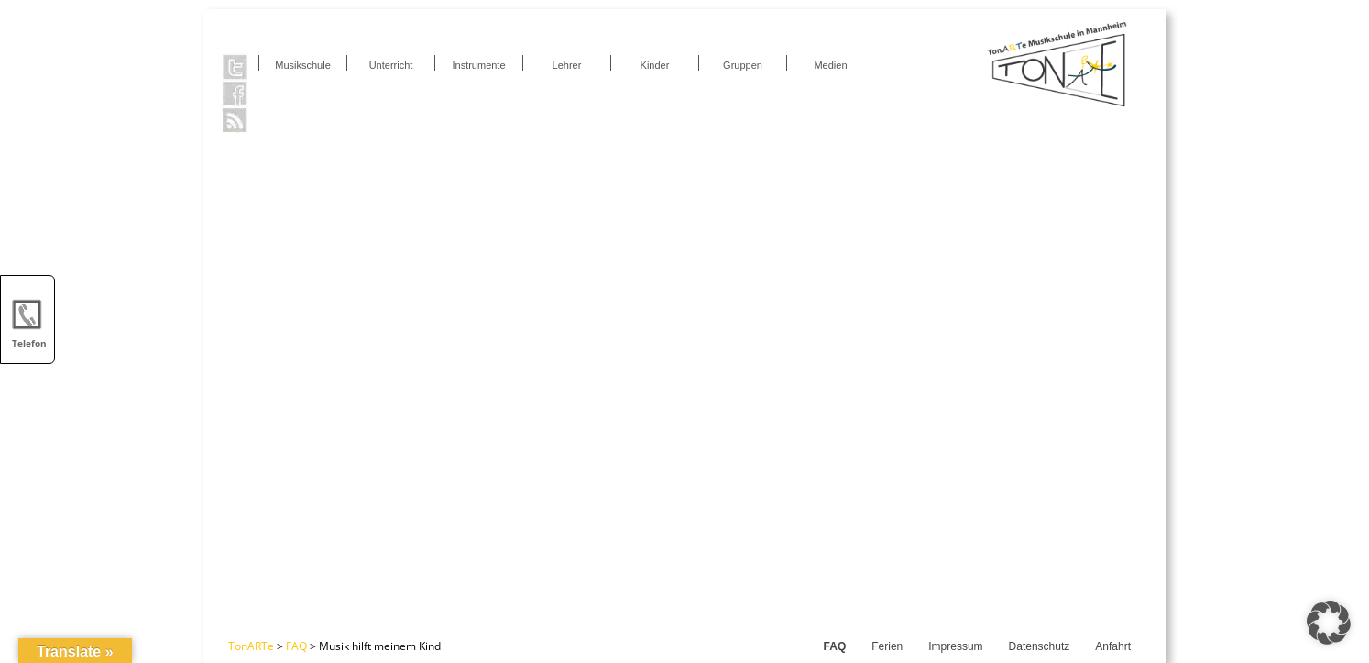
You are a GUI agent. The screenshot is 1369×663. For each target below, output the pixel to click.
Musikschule (303, 65)
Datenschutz (1039, 646)
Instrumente (478, 65)
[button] (1328, 622)
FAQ (835, 646)
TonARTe (251, 646)
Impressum (955, 646)
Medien (830, 65)
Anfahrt (1113, 646)
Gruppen (742, 65)
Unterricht (391, 65)
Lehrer (567, 65)
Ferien (887, 646)
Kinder (655, 65)
